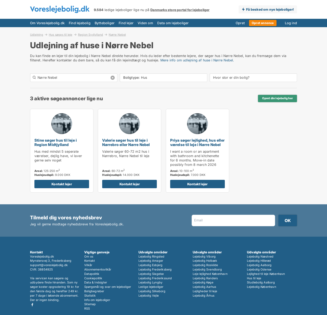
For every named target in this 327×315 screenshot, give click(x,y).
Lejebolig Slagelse (151, 274)
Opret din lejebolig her (277, 98)
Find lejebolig (80, 23)
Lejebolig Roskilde (205, 265)
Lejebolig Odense (259, 269)
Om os (88, 256)
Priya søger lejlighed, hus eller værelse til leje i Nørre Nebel (197, 142)
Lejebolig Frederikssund (155, 278)
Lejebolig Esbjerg (150, 265)
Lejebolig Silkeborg (151, 291)
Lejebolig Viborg (204, 256)
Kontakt (89, 260)
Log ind (291, 23)
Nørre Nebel (117, 34)
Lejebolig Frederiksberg (155, 269)
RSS (87, 308)
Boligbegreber (94, 291)
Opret (240, 23)
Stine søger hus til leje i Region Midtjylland (55, 142)
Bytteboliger (104, 23)
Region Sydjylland (90, 34)
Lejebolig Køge (203, 282)
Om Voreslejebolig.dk (47, 23)
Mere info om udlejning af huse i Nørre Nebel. (197, 60)
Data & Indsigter (95, 282)
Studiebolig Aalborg (261, 282)
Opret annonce (263, 23)
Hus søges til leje (60, 34)
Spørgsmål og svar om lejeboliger (107, 286)
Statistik (90, 295)
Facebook (32, 304)
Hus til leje (254, 278)
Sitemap (90, 304)
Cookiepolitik (93, 278)
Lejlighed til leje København (266, 274)
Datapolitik (91, 274)
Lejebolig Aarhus (204, 286)
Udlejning (36, 34)
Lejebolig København (261, 286)
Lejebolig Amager (150, 260)
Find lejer (126, 23)
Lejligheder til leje (205, 291)
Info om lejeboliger (97, 300)
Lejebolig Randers (205, 278)
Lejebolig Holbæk (205, 260)
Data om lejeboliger (173, 23)
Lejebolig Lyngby (150, 282)
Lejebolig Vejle (148, 295)
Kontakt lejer (62, 184)
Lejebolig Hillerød (259, 260)
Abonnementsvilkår (97, 269)
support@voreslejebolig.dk (49, 265)
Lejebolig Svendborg (207, 269)
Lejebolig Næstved (260, 256)
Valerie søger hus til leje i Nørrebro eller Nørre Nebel (126, 142)
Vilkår (88, 265)
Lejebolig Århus (203, 295)
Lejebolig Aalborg (259, 265)
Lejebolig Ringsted (151, 256)
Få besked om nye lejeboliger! (270, 9)
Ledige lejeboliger (151, 286)
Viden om (145, 23)
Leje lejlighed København (210, 274)
